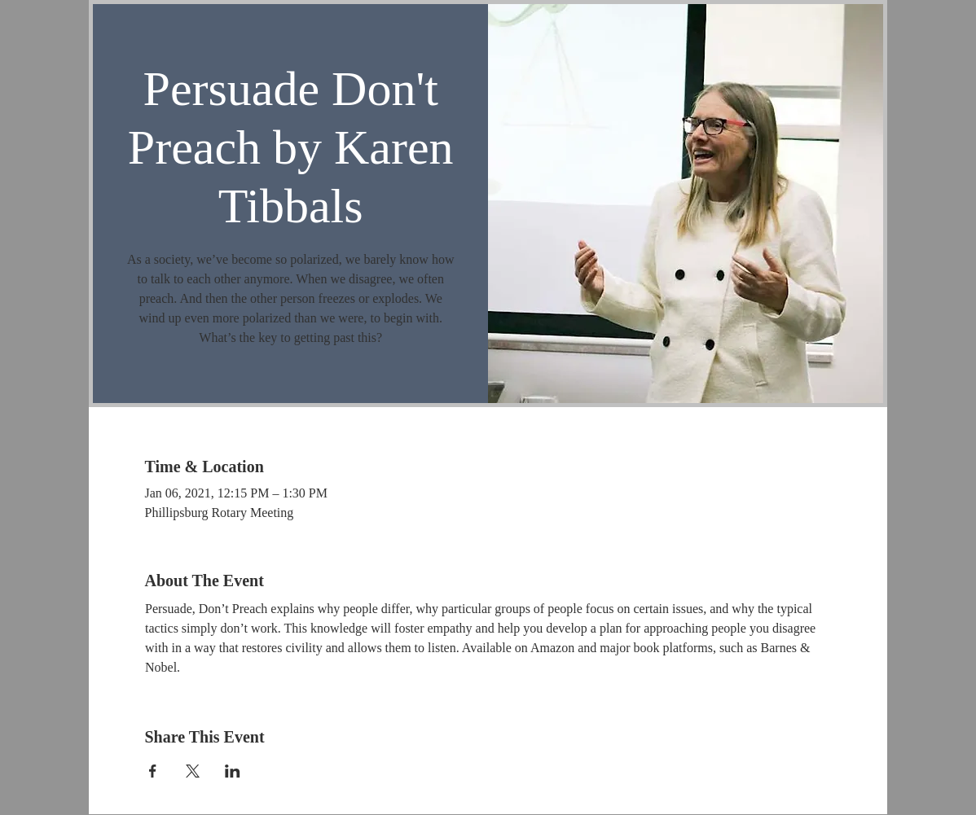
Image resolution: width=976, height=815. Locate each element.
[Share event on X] (192, 771)
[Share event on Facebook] (152, 771)
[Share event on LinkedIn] (232, 771)
